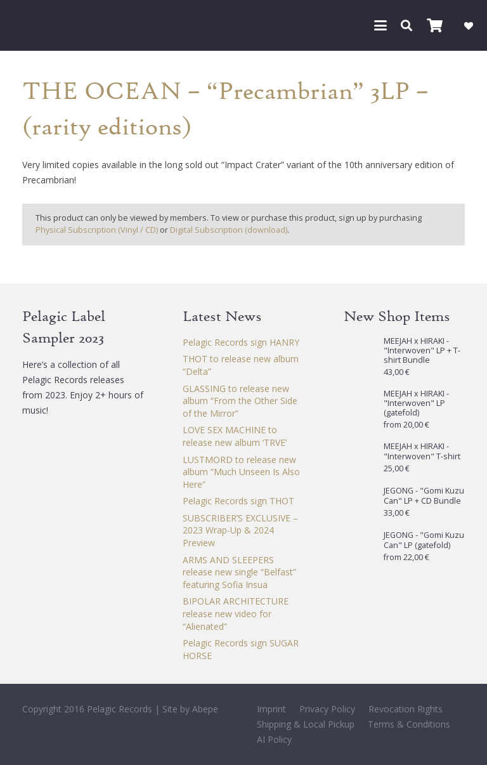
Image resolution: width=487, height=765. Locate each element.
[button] (380, 25)
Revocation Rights (405, 709)
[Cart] (434, 25)
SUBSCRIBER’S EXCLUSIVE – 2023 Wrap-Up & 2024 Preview (240, 530)
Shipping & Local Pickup (305, 724)
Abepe (205, 709)
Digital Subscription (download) (228, 230)
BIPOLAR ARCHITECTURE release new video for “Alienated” (236, 613)
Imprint (271, 709)
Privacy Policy (327, 709)
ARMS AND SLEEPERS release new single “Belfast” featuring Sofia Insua (239, 572)
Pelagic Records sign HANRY (241, 342)
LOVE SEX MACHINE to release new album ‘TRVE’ (235, 436)
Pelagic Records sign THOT (238, 501)
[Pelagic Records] (28, 25)
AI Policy (274, 739)
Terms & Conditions (409, 724)
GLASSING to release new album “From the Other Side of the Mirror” (240, 401)
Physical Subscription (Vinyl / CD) (97, 230)
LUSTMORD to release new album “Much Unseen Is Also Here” (241, 472)
